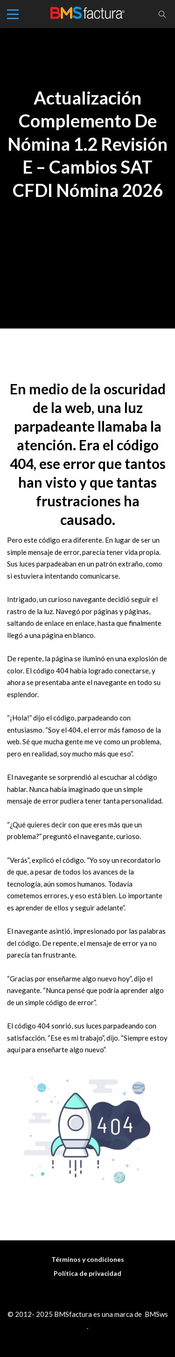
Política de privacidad (87, 1273)
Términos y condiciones (87, 1259)
